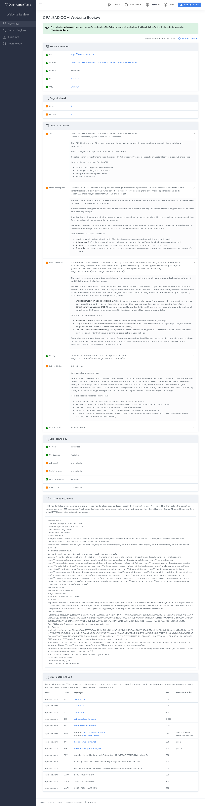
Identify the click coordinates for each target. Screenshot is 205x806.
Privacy (51, 802)
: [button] (50, 133)
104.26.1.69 (79, 712)
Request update (187, 38)
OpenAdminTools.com (74, 802)
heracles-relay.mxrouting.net (88, 748)
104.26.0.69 (80, 705)
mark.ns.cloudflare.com (86, 725)
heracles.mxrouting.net (85, 742)
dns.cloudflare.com (91, 735)
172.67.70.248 (81, 699)
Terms (59, 802)
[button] (133, 135)
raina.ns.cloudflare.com (86, 719)
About (43, 802)
